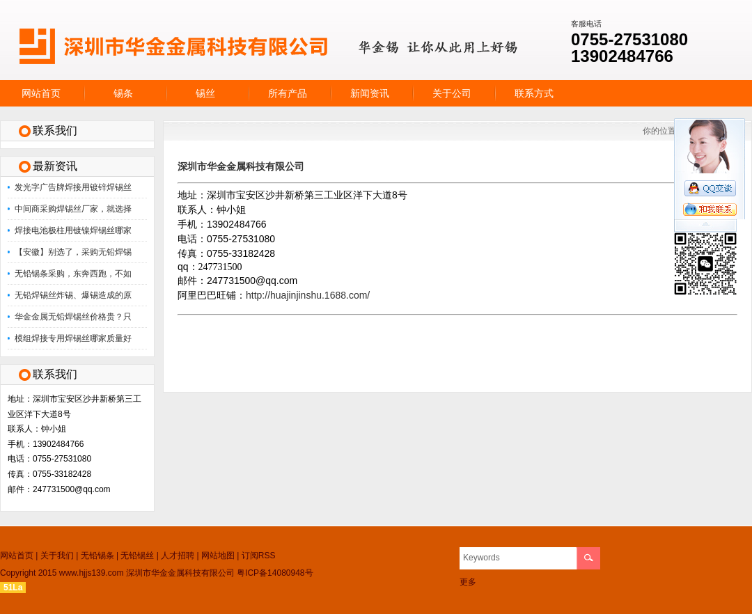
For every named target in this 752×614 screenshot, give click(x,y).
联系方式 (534, 93)
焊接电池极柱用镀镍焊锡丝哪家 (73, 230)
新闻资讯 (369, 93)
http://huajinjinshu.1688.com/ (308, 295)
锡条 (123, 93)
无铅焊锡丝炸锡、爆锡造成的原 (73, 295)
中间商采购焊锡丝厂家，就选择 (73, 209)
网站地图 (218, 555)
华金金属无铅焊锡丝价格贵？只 (73, 317)
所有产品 (287, 93)
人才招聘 (177, 555)
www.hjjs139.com (91, 573)
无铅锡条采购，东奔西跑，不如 (73, 273)
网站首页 (41, 93)
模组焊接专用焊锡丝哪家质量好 (73, 338)
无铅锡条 (97, 555)
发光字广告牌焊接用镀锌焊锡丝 (73, 187)
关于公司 (451, 93)
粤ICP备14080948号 (275, 573)
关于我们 (57, 555)
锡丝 (205, 93)
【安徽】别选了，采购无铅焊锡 (73, 252)
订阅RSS (259, 555)
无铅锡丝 (137, 555)
